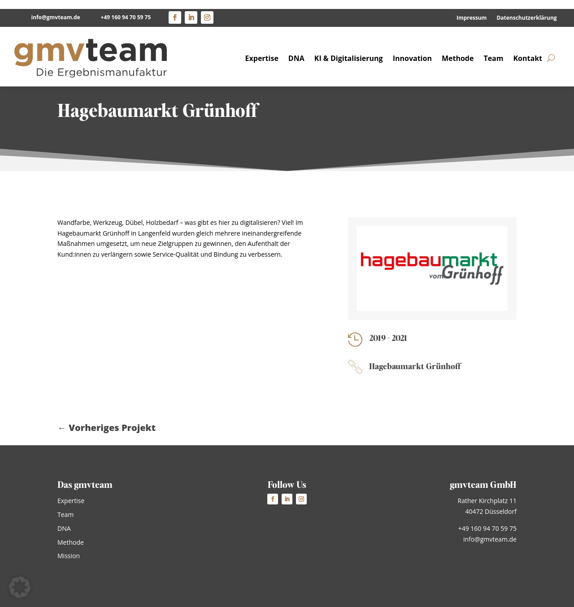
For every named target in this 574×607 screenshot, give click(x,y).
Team (493, 49)
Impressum (472, 9)
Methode (458, 49)
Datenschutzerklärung (526, 9)
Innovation (412, 49)
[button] (19, 587)
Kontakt (527, 49)
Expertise (261, 49)
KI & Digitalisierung (348, 49)
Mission (68, 555)
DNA (296, 49)
